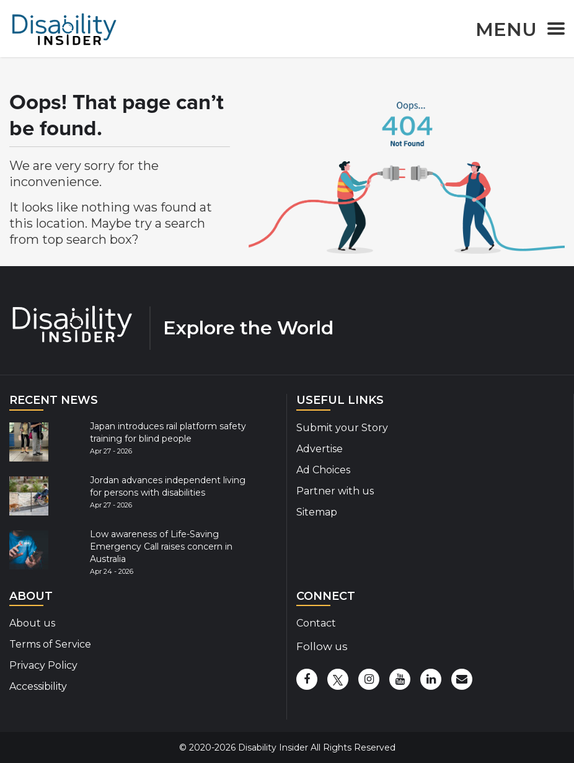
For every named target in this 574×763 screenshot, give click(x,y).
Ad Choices (323, 470)
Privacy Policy (43, 665)
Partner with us (335, 491)
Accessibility (38, 686)
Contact (316, 623)
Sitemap (316, 512)
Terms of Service (50, 644)
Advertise (319, 449)
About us (32, 623)
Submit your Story (342, 428)
